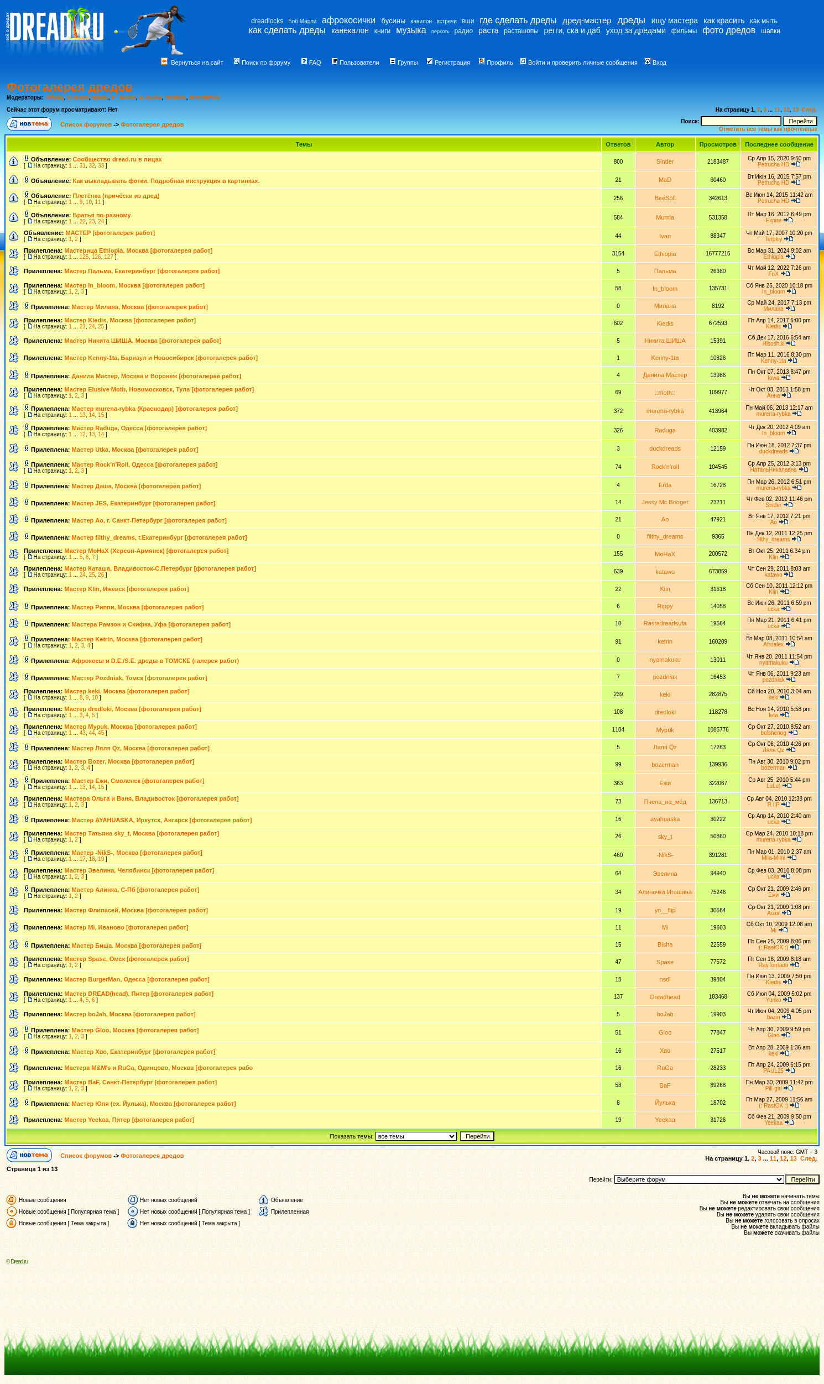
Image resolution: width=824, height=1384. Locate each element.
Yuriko (773, 1000)
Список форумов (86, 124)
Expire (773, 220)
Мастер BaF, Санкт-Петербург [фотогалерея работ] (140, 1082)
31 (83, 166)
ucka (773, 609)
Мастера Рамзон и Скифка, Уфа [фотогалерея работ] (151, 624)
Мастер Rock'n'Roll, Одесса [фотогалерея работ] (145, 464)
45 (101, 733)
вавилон (421, 21)
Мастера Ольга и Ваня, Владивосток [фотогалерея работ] (151, 798)
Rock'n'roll (665, 466)
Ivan (665, 236)
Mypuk (665, 730)
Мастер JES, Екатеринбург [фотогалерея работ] (144, 503)
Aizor (773, 913)
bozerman (665, 764)
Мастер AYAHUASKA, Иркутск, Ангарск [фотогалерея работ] (162, 820)
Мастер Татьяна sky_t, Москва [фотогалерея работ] (141, 833)
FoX (774, 274)
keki (665, 694)
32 (91, 166)
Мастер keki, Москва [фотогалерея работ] (126, 691)
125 (84, 257)
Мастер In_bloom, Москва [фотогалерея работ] (134, 285)
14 (91, 415)
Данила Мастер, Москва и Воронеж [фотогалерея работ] (157, 376)
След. (809, 110)
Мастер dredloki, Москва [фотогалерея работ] (132, 709)
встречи (447, 21)
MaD (665, 179)
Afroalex (773, 644)
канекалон (350, 30)
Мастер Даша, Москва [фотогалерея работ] (136, 486)
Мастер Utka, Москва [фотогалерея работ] (135, 449)
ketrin (665, 641)
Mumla (665, 217)
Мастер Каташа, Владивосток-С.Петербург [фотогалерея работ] (160, 568)
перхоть (440, 31)
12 (786, 110)
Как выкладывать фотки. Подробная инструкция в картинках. (166, 180)
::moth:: (665, 392)
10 (89, 202)
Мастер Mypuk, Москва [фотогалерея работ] (130, 726)
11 (777, 110)
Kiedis (665, 323)
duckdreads (665, 448)
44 (91, 733)
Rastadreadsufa (665, 623)
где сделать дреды (517, 20)
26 (101, 575)
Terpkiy (54, 98)
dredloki (175, 98)
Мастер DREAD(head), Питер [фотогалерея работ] (138, 993)
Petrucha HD (773, 164)
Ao (665, 519)
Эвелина (665, 873)
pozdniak (665, 676)
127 (108, 257)
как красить (723, 20)
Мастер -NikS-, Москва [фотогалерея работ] (137, 852)
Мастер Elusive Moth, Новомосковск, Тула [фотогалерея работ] (159, 389)
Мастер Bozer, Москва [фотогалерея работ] (129, 761)
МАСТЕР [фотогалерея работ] (110, 232)
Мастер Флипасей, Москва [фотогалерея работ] (135, 910)
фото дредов (729, 30)
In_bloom (123, 98)
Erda (665, 485)
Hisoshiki (774, 344)
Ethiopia (77, 98)
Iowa (773, 378)
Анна (773, 396)
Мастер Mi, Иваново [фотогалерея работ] (126, 927)
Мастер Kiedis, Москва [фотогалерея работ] (130, 320)
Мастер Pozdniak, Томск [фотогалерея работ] (139, 678)
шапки (770, 31)
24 (101, 221)
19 (101, 859)
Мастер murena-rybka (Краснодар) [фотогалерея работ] (155, 408)
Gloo (665, 1032)
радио (464, 31)
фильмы (684, 31)
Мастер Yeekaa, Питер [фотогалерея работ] (129, 1119)
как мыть (763, 21)
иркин (100, 98)
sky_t (665, 836)
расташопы (521, 31)
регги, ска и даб (572, 30)
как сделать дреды (287, 30)
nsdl (665, 979)
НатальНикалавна (773, 470)
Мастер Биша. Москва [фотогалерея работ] (137, 945)
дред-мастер (586, 20)
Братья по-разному (102, 215)
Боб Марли (302, 21)
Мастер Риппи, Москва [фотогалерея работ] (138, 607)
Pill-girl (773, 1088)
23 (91, 221)
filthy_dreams (665, 536)
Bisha (665, 944)
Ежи (665, 783)
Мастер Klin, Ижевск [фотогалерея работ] (126, 589)
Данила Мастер (665, 375)
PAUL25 (773, 1071)
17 (83, 859)
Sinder (665, 161)
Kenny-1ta (665, 357)
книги (382, 31)
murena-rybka (665, 411)
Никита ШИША (665, 340)
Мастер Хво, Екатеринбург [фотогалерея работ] (144, 1051)
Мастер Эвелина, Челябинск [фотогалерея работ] (139, 870)
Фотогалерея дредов (70, 87)
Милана (665, 305)
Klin (773, 557)
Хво (665, 1050)
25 (101, 326)
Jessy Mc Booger (665, 502)
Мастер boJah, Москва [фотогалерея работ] (129, 1014)
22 (83, 221)
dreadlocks (267, 21)
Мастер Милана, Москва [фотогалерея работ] (140, 307)
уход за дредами (636, 30)
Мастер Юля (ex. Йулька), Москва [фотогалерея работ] (154, 1103)
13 (795, 110)
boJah (665, 1014)
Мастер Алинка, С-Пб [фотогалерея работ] (136, 889)
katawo (665, 571)
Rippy (665, 606)
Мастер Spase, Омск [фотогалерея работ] (126, 958)
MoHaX (665, 554)
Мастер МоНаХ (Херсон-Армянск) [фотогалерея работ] (146, 550)
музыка (411, 30)
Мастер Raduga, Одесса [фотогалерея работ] (139, 428)
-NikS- (665, 855)
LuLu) (773, 786)
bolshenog (773, 733)
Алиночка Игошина (665, 892)
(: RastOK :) (773, 947)
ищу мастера (674, 20)
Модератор (204, 98)
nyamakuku (665, 659)
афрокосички (349, 20)
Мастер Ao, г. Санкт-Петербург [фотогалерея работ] (149, 520)
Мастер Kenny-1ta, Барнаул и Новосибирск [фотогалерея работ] (161, 357)
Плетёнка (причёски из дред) (116, 195)
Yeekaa (665, 1119)
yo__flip (665, 910)
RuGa (665, 1067)
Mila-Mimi (773, 858)
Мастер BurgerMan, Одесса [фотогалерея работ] (136, 979)
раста (488, 30)
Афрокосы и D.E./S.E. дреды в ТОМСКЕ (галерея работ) (155, 660)
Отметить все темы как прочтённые (768, 129)
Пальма (665, 271)
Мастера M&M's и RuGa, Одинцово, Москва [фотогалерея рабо (158, 1067)
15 (101, 415)
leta (773, 715)
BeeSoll (665, 198)
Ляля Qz (665, 747)
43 (83, 733)
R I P (774, 805)
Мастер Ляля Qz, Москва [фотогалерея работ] (141, 748)
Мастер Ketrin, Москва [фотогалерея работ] (137, 639)
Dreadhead (665, 997)
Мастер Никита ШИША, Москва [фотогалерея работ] (142, 340)
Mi (665, 927)
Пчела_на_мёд (665, 801)
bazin (773, 1017)
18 (91, 859)
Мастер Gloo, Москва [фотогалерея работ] (135, 1030)
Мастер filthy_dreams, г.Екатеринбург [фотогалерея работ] (159, 537)
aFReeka (150, 98)
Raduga (665, 430)
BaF (665, 1085)
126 (96, 257)
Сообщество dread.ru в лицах (117, 159)
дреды (631, 20)
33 (101, 166)
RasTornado (774, 965)
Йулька (665, 1102)
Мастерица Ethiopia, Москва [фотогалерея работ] (138, 250)
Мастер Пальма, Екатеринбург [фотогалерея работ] (142, 271)
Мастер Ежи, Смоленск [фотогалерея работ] (138, 780)
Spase (665, 962)
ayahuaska (665, 819)
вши (468, 21)
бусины (393, 21)
